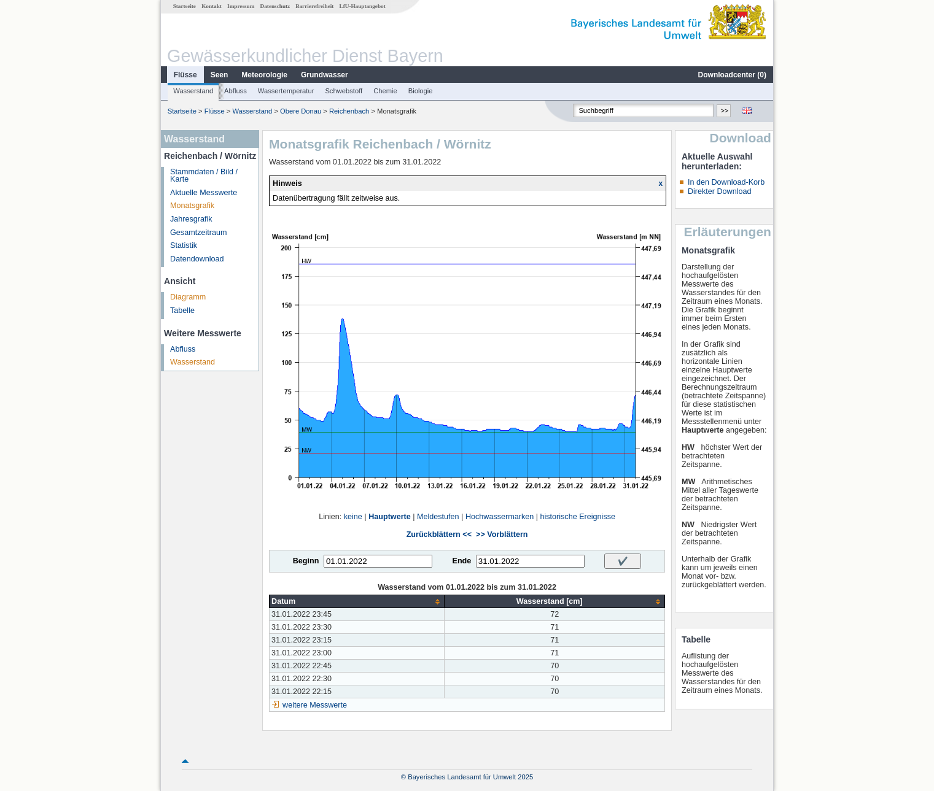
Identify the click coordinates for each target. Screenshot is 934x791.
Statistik (183, 245)
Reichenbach (349, 111)
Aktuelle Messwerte (203, 192)
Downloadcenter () (732, 75)
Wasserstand (193, 91)
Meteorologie (264, 75)
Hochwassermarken (499, 516)
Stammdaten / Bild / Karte (204, 176)
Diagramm (188, 297)
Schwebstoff (343, 91)
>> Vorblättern (501, 534)
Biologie (420, 91)
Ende (461, 561)
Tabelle (182, 310)
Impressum (240, 6)
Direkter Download (720, 191)
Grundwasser (324, 75)
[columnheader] (357, 601)
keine (353, 516)
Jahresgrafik (191, 219)
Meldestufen (438, 516)
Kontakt (211, 6)
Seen (219, 75)
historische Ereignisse (577, 516)
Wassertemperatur (286, 91)
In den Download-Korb (726, 182)
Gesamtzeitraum (198, 232)
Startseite (184, 6)
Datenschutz (275, 6)
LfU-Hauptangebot (363, 6)
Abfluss (235, 91)
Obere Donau (300, 111)
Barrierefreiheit (314, 6)
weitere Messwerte (314, 705)
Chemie (385, 91)
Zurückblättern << (439, 534)
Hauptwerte (389, 516)
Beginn (306, 561)
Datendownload (197, 259)
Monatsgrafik (192, 205)
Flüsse (185, 75)
